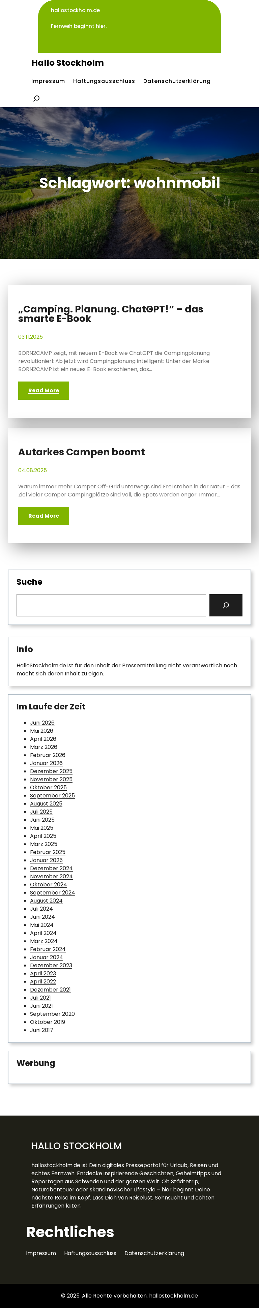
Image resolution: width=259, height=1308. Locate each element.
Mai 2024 (42, 925)
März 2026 (43, 747)
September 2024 (52, 892)
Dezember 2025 (51, 771)
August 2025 (46, 804)
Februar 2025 (47, 852)
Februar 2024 (48, 949)
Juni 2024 (42, 917)
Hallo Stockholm (67, 63)
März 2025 (43, 844)
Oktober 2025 (48, 787)
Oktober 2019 (47, 1022)
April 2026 (43, 739)
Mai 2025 (41, 828)
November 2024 (51, 876)
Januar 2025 (46, 860)
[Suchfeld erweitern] (36, 98)
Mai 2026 (41, 731)
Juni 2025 (42, 820)
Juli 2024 (41, 909)
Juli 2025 (41, 812)
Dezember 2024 (51, 868)
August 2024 (46, 901)
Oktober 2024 (48, 884)
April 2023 (43, 973)
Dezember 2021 (50, 990)
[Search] (225, 605)
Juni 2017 (41, 1030)
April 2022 (43, 981)
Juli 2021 (40, 998)
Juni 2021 (41, 1006)
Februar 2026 (47, 755)
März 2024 (44, 941)
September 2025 (52, 795)
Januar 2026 (46, 763)
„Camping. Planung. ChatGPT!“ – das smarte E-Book (110, 314)
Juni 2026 (42, 723)
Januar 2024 (46, 957)
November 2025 (51, 779)
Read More (43, 390)
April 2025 (43, 836)
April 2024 (43, 933)
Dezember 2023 (51, 965)
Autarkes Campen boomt (81, 452)
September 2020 (52, 1014)
